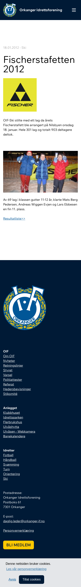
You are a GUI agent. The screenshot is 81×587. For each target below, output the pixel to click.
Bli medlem (18, 544)
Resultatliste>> (14, 218)
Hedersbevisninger (17, 389)
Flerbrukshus (12, 422)
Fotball (8, 455)
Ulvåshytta (11, 427)
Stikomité (10, 394)
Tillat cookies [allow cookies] (31, 579)
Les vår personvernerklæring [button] (26, 569)
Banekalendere (14, 436)
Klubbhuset (11, 413)
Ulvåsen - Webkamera (19, 431)
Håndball (9, 460)
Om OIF (9, 356)
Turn (6, 469)
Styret (7, 370)
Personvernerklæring (18, 530)
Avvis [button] (12, 579)
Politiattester (12, 380)
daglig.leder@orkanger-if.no (24, 521)
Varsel (7, 375)
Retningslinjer (13, 365)
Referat (8, 384)
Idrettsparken (13, 417)
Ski (5, 479)
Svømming (11, 464)
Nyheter (9, 361)
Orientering (11, 474)
